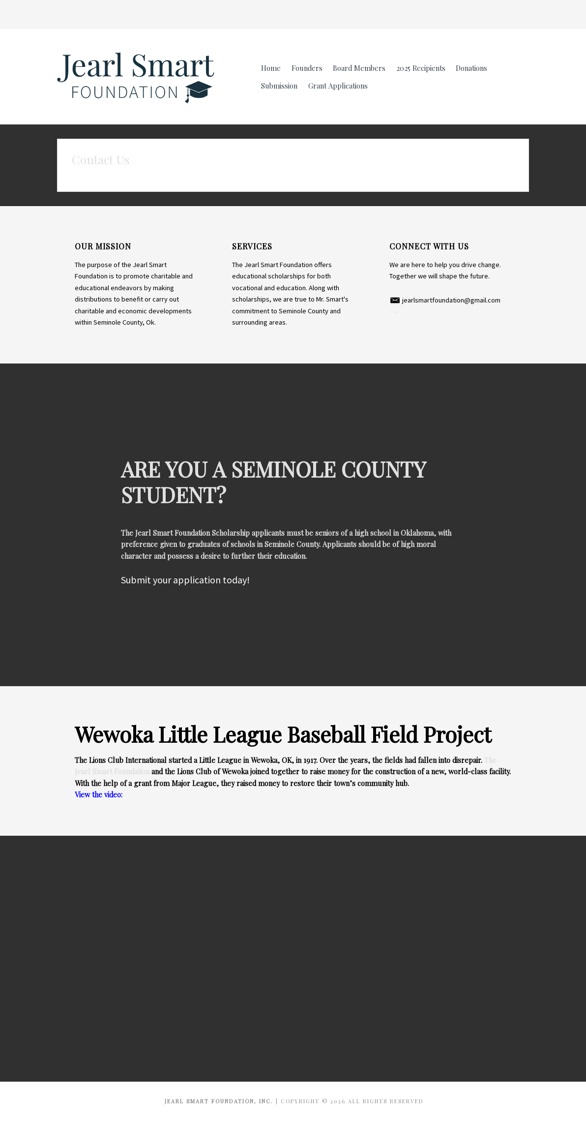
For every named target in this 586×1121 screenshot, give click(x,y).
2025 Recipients (420, 67)
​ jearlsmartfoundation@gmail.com (444, 300)
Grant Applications (338, 85)
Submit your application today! (185, 580)
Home (271, 67)
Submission (279, 85)
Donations (471, 67)
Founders (307, 67)
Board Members (359, 67)
